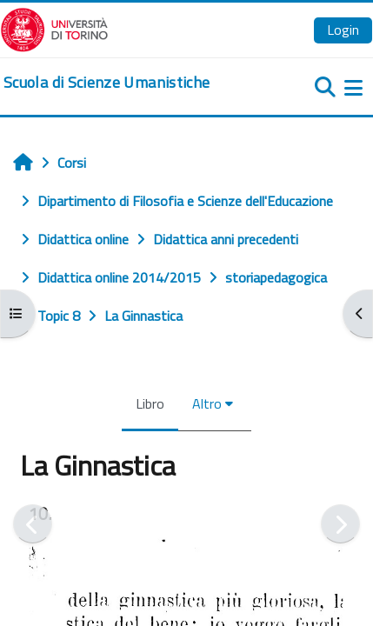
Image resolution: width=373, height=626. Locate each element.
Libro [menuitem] (150, 403)
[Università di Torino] (54, 27)
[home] (106, 82)
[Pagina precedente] (32, 523)
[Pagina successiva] (340, 523)
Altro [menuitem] (207, 403)
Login (343, 29)
